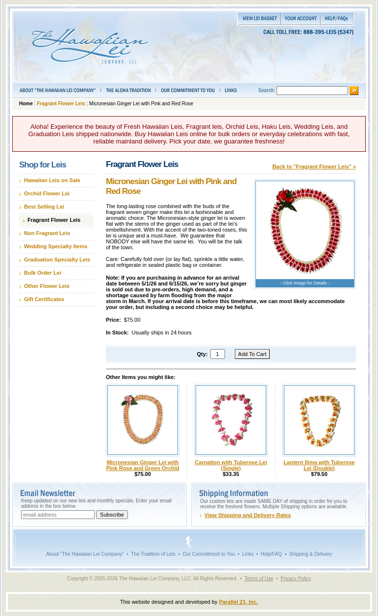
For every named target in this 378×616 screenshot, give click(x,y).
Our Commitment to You (208, 554)
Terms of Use (259, 578)
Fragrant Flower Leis (61, 103)
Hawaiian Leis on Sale (52, 180)
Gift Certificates (44, 299)
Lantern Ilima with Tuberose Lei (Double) (318, 465)
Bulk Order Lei (42, 273)
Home (26, 103)
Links (247, 554)
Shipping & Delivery (310, 554)
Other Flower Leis (47, 286)
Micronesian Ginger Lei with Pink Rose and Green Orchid (142, 465)
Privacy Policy (295, 578)
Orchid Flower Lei (47, 193)
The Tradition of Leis (153, 554)
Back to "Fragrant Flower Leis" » (314, 166)
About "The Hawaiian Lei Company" (85, 554)
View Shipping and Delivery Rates (247, 515)
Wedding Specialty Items (55, 246)
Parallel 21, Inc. (238, 602)
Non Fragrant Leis (47, 233)
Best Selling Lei (44, 207)
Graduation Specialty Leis (57, 259)
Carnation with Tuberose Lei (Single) (231, 465)
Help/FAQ (271, 554)
